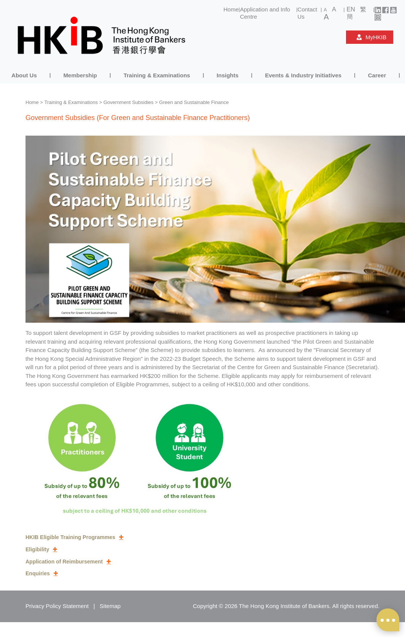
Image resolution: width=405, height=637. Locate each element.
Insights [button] (228, 75)
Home (231, 9)
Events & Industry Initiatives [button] (303, 75)
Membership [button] (80, 75)
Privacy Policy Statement (57, 606)
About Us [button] (24, 75)
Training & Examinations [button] (156, 75)
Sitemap (110, 606)
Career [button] (377, 75)
